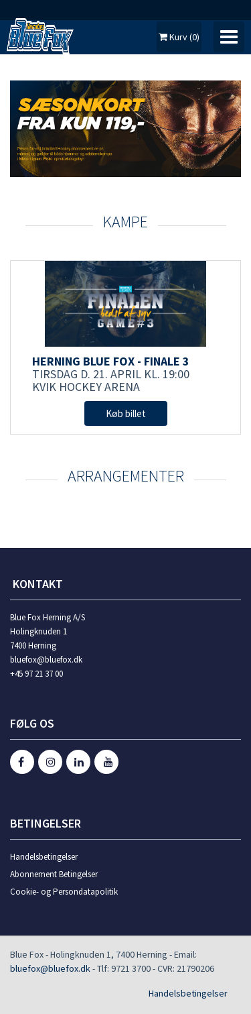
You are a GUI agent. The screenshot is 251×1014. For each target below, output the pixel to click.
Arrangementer (126, 475)
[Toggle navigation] (229, 36)
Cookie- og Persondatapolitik (64, 891)
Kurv (179, 37)
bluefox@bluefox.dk (50, 968)
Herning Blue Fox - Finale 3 (110, 361)
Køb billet (126, 413)
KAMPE (125, 221)
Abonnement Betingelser (54, 874)
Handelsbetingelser (44, 856)
